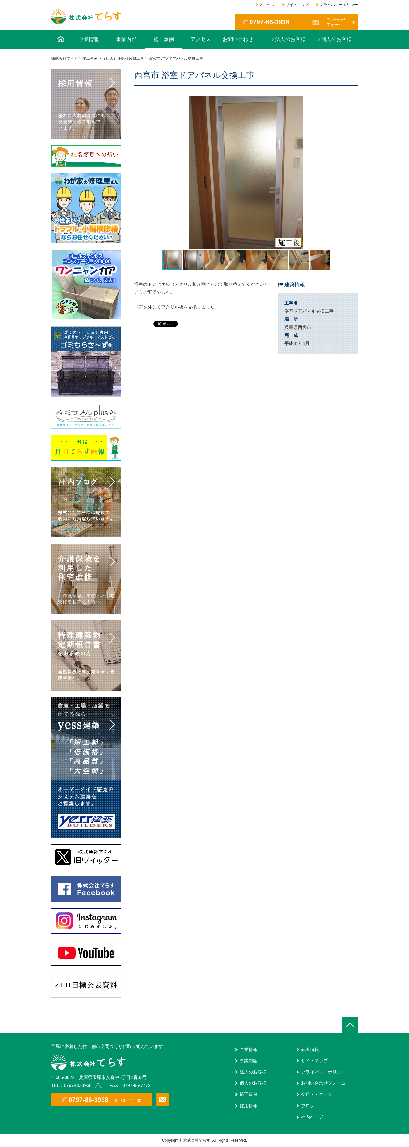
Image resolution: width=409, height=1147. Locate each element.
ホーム (60, 39)
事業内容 (126, 39)
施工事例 (163, 39)
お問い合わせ (238, 39)
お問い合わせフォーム (334, 22)
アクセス (266, 5)
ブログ (307, 1105)
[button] (352, 172)
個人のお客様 (335, 39)
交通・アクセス (316, 1094)
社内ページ (312, 1117)
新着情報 (310, 1049)
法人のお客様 (289, 39)
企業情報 (89, 39)
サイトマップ (297, 5)
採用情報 (249, 1105)
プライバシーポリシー (339, 5)
